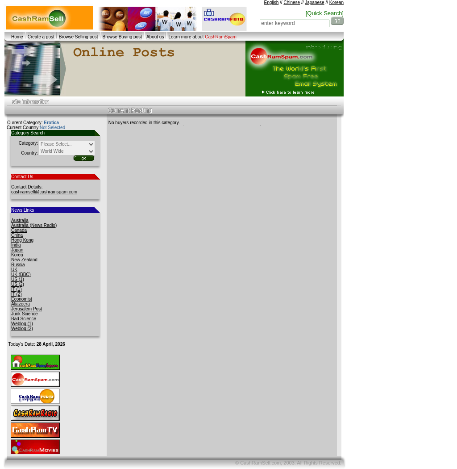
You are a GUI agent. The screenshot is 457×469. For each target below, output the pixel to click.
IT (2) (16, 294)
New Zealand (24, 259)
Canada (19, 230)
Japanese (314, 2)
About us (155, 36)
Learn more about (202, 36)
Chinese (291, 2)
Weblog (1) (22, 323)
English (271, 2)
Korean (336, 2)
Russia (18, 264)
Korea (17, 254)
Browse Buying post (122, 36)
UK (14, 269)
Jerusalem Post (26, 308)
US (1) (17, 279)
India (16, 245)
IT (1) (16, 289)
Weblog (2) (22, 328)
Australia (20, 220)
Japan (17, 249)
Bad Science (23, 318)
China (17, 235)
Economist (21, 299)
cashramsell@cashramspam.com (44, 191)
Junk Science (24, 313)
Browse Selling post (78, 36)
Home (17, 36)
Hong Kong (22, 240)
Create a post (41, 36)
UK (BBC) (21, 274)
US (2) (17, 284)
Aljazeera (20, 304)
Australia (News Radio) (34, 225)
